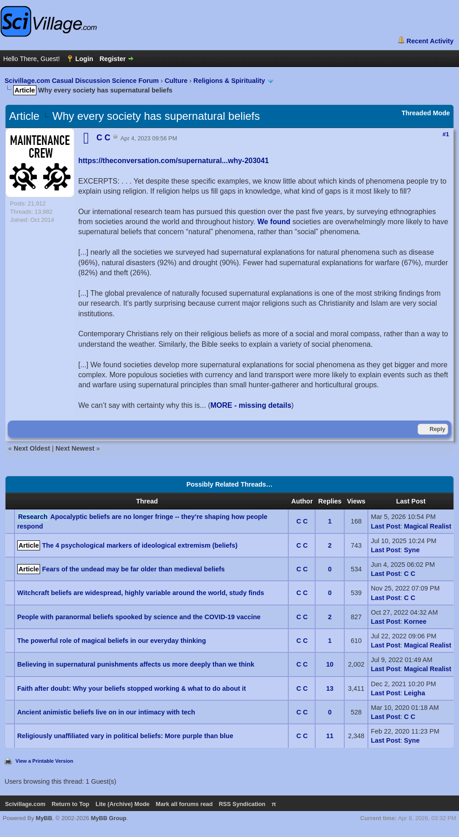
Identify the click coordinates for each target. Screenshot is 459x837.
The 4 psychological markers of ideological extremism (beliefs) (139, 545)
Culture (176, 80)
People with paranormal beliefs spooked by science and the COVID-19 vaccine (139, 617)
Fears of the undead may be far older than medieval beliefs (133, 569)
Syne (411, 550)
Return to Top (70, 804)
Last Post (385, 526)
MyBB (44, 818)
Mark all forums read (184, 804)
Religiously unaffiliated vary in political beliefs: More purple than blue (125, 735)
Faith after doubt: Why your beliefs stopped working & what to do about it (131, 688)
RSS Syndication (242, 804)
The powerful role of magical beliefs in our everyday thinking (111, 640)
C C (302, 521)
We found (274, 222)
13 (329, 688)
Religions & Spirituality (229, 80)
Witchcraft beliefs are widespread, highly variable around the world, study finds (140, 592)
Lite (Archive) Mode (123, 804)
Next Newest (75, 448)
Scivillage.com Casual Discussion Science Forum (82, 80)
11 (329, 735)
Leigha (414, 693)
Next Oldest (32, 448)
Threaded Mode (426, 113)
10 (329, 664)
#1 (446, 134)
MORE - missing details (250, 405)
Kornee (415, 621)
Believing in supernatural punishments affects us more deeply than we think (135, 664)
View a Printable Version (44, 761)
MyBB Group (108, 818)
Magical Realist (427, 526)
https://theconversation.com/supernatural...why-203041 (173, 160)
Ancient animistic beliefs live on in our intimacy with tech (106, 712)
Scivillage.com (25, 804)
